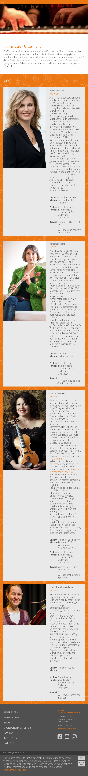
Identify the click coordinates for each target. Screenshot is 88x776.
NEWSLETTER (11, 717)
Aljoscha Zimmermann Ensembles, (64, 470)
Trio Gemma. (56, 458)
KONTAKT (9, 732)
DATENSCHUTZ (12, 743)
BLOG (6, 722)
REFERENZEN (10, 712)
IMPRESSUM (10, 738)
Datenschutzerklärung (14, 769)
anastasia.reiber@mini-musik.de (68, 729)
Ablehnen (81, 763)
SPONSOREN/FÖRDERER (16, 727)
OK (81, 758)
